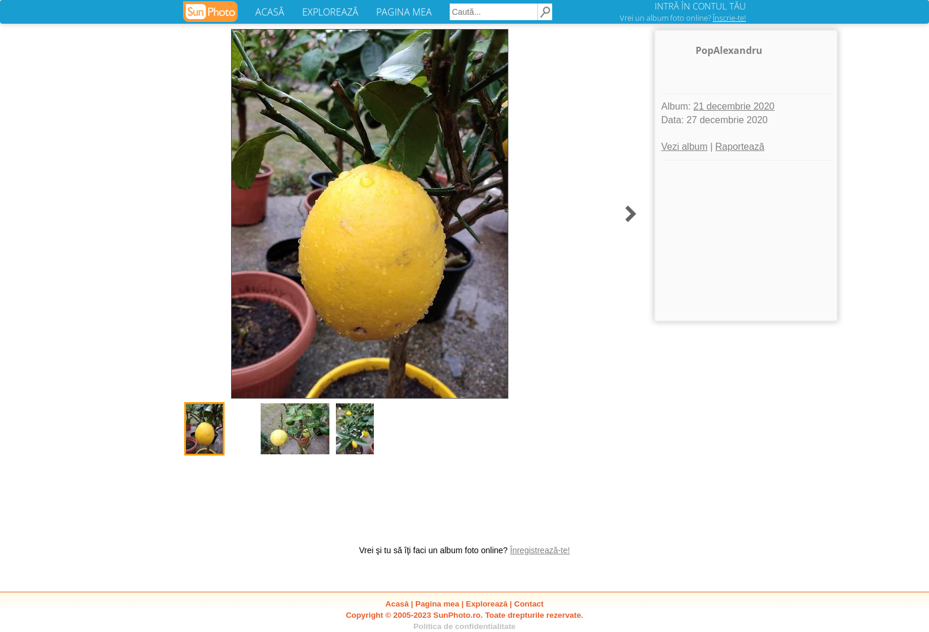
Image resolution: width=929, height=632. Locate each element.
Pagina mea (437, 603)
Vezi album (684, 147)
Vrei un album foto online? (683, 17)
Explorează (486, 603)
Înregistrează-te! (540, 550)
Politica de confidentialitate (465, 626)
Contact (529, 603)
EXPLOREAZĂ (330, 11)
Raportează (739, 147)
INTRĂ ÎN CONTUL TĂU (700, 6)
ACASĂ (269, 11)
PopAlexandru (729, 50)
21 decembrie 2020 (733, 106)
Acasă (397, 603)
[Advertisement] (746, 240)
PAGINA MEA (404, 11)
